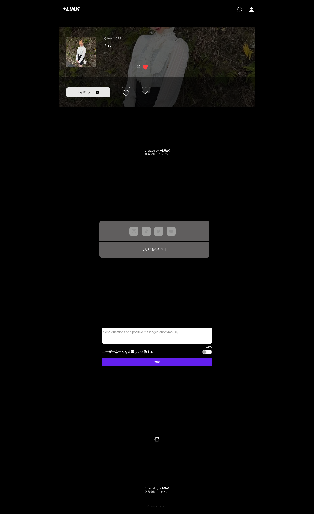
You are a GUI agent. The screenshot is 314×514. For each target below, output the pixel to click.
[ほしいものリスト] (154, 249)
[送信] (157, 362)
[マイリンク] (88, 92)
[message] (145, 91)
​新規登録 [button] (150, 154)
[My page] (251, 9)
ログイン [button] (163, 154)
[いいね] (126, 91)
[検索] (239, 9)
